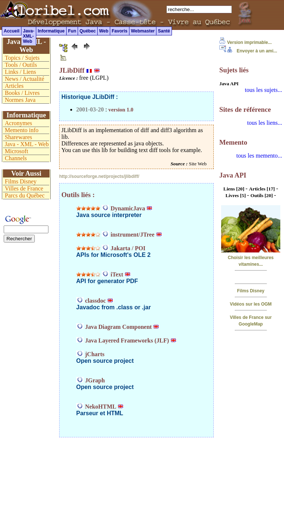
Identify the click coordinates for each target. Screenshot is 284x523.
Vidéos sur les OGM (250, 304)
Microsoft (16, 151)
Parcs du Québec (25, 195)
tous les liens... (264, 123)
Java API (229, 83)
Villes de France (24, 188)
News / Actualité (24, 79)
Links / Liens (20, 72)
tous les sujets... (263, 90)
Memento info (21, 130)
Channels (16, 158)
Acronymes (18, 123)
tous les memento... (259, 155)
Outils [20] (262, 195)
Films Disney (250, 290)
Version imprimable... (245, 42)
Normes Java (20, 100)
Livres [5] (236, 195)
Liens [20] (234, 189)
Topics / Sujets (22, 58)
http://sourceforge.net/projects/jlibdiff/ (99, 176)
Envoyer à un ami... (248, 51)
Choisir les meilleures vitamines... (250, 257)
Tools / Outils (21, 65)
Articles (14, 86)
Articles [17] (262, 189)
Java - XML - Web (27, 144)
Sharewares (18, 137)
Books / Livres (22, 93)
